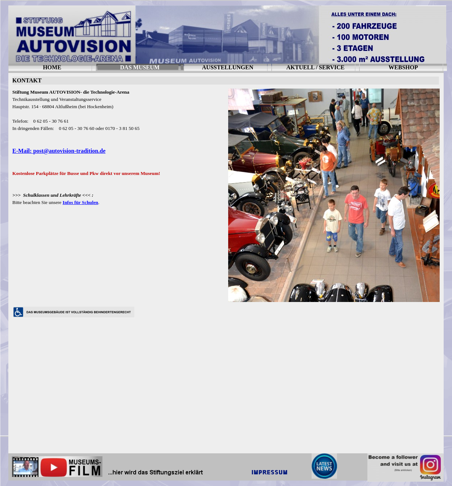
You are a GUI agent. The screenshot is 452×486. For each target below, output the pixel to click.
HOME (52, 67)
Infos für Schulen (80, 202)
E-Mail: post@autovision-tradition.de (59, 151)
